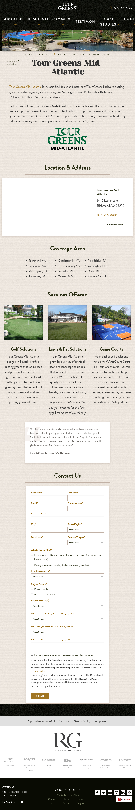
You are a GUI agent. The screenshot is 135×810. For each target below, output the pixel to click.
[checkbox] (67, 560)
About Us (11, 21)
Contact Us (52, 798)
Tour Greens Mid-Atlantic (25, 86)
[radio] (67, 557)
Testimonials (79, 21)
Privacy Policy (38, 671)
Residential (33, 21)
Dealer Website (114, 224)
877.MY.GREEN (12, 802)
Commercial (57, 21)
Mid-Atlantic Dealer (96, 54)
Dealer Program (81, 798)
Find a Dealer (67, 54)
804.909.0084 (107, 214)
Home (28, 54)
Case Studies (104, 21)
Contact (126, 21)
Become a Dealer (10, 63)
